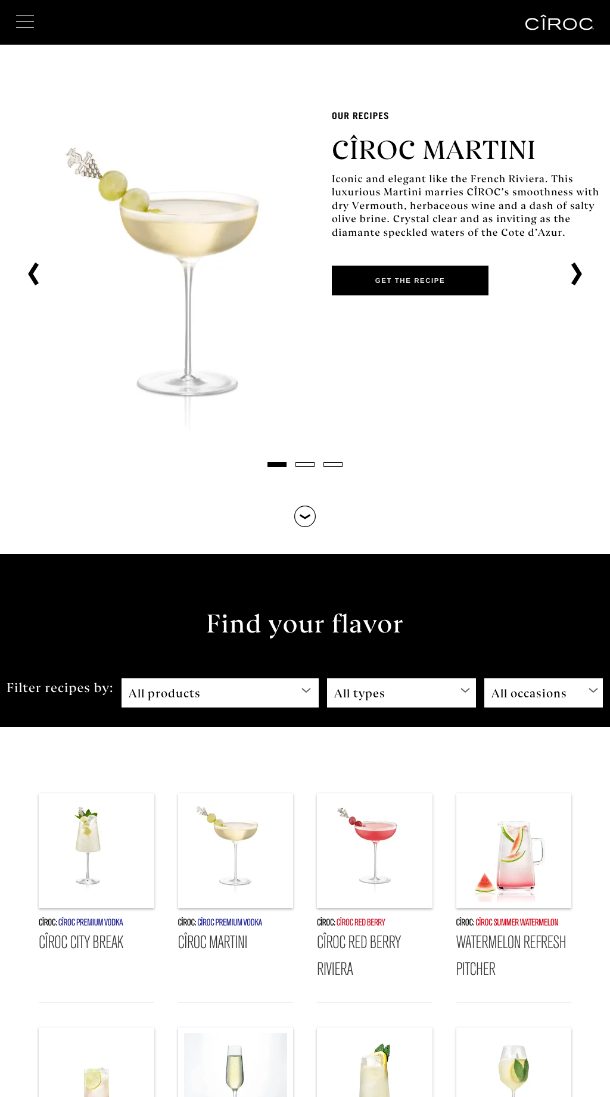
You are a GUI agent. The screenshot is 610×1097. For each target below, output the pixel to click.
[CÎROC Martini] (236, 898)
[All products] (220, 693)
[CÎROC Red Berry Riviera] (374, 898)
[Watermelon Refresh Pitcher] (514, 898)
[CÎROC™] (559, 22)
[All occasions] (543, 693)
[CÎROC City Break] (96, 898)
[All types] (401, 693)
